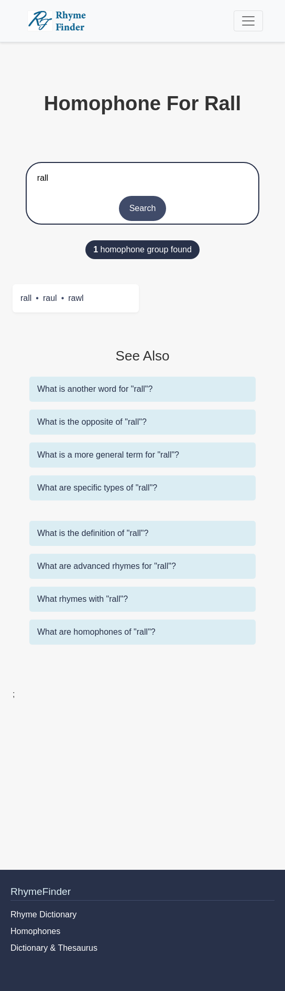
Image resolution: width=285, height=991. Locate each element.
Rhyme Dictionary (43, 914)
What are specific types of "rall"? (97, 487)
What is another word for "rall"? (94, 388)
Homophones (35, 931)
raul (50, 298)
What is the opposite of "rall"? (92, 421)
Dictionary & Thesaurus (53, 947)
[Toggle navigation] (248, 20)
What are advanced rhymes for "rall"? (106, 566)
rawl (75, 298)
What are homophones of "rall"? (96, 631)
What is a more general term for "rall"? (108, 454)
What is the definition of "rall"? (92, 533)
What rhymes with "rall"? (82, 598)
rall (25, 298)
